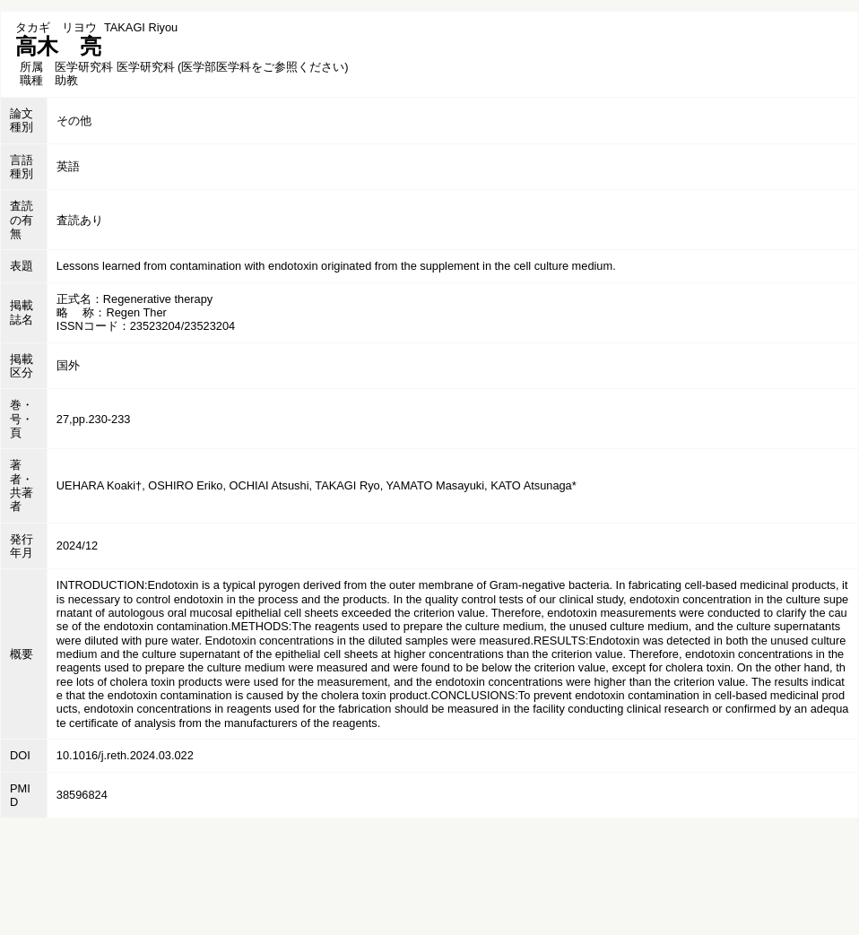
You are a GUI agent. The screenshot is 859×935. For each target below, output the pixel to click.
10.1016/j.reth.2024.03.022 (125, 755)
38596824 (82, 794)
